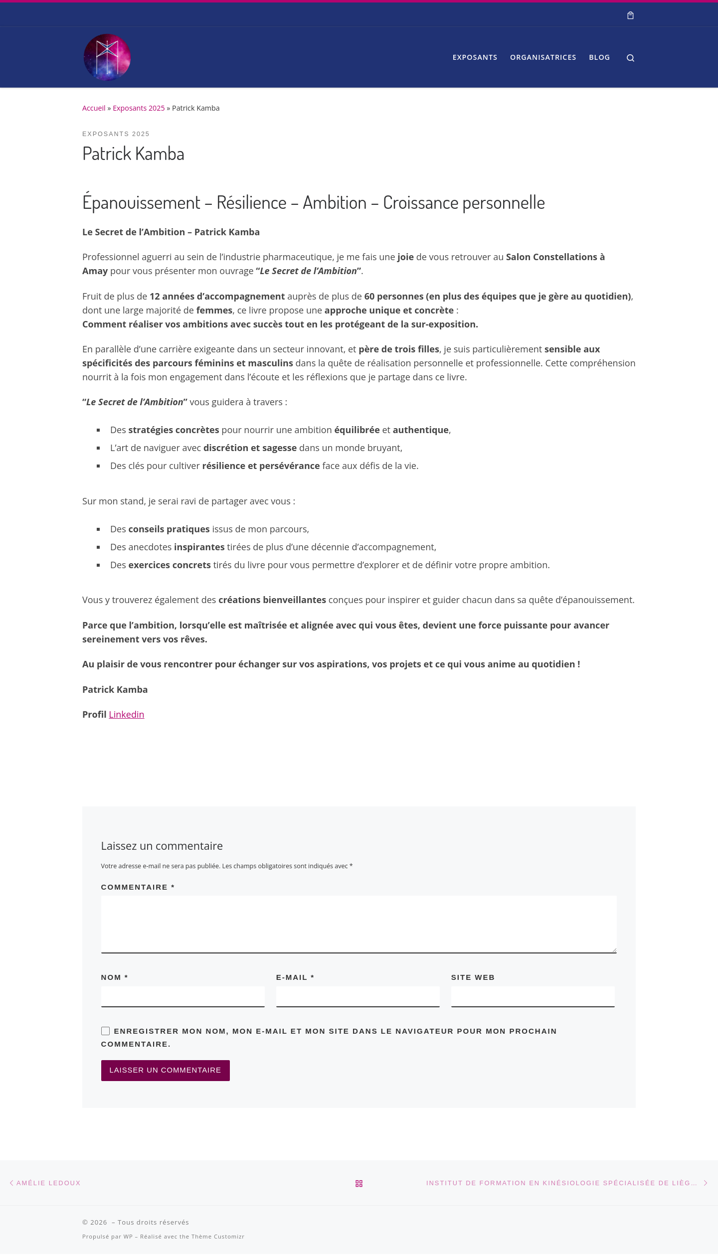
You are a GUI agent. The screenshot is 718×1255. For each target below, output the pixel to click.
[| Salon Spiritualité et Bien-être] (107, 54)
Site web (473, 977)
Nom (115, 977)
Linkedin (126, 714)
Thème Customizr (218, 1238)
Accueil (94, 108)
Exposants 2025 (139, 108)
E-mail (295, 977)
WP (128, 1238)
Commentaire (138, 887)
